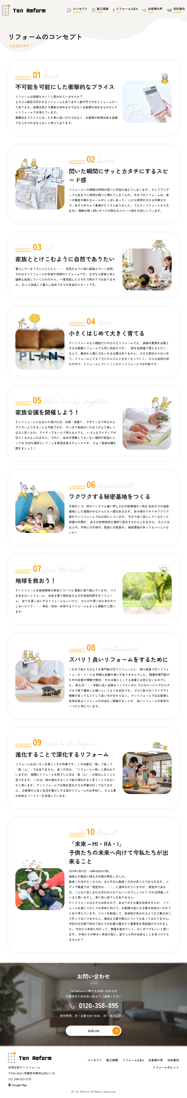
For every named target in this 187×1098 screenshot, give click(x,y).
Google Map (17, 1085)
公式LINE (94, 1031)
